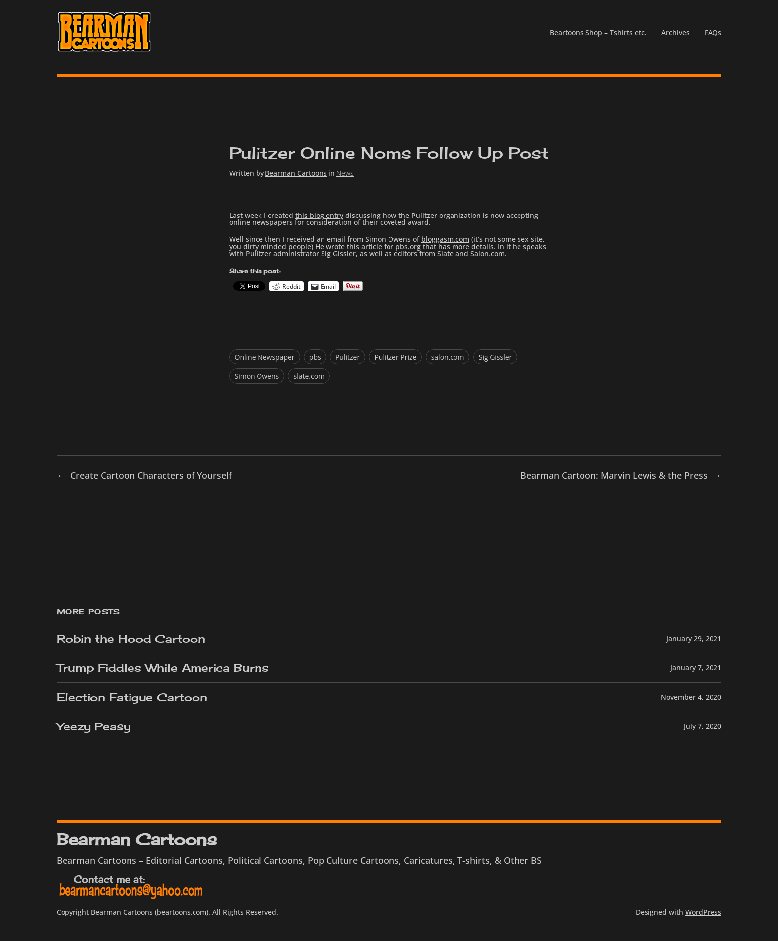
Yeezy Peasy (93, 726)
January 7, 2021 (695, 667)
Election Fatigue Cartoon (132, 697)
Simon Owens (257, 376)
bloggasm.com (445, 239)
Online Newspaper (265, 357)
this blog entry (319, 215)
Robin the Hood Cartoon (131, 638)
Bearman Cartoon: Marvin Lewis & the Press (614, 475)
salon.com (447, 357)
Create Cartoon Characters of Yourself (151, 475)
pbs (315, 357)
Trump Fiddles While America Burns (163, 667)
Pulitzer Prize (395, 357)
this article (365, 246)
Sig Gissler (495, 357)
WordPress (703, 912)
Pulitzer (347, 357)
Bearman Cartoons (296, 173)
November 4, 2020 (691, 697)
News (345, 173)
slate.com (308, 376)
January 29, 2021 (693, 638)
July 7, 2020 (702, 726)
